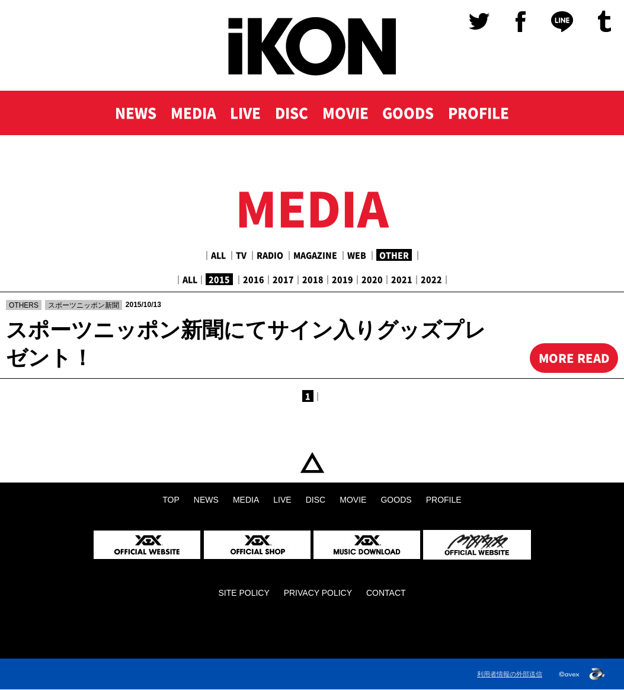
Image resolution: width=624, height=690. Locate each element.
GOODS (408, 113)
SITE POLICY (243, 593)
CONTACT (386, 593)
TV (241, 255)
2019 (342, 279)
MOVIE (345, 113)
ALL (218, 255)
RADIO (270, 255)
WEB (356, 255)
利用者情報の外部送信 (509, 674)
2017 (283, 279)
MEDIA (192, 113)
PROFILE (480, 113)
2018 (313, 279)
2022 (431, 279)
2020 (372, 279)
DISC (291, 113)
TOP (312, 463)
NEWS (134, 113)
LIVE (244, 113)
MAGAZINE (315, 255)
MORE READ (573, 357)
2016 (253, 279)
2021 (401, 279)
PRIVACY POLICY (318, 593)
